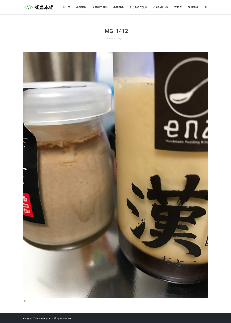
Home (110, 38)
